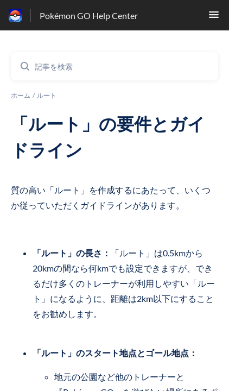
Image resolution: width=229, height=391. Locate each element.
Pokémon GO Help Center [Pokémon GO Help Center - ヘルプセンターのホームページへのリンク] (89, 15)
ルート (46, 95)
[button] (213, 17)
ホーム (20, 95)
